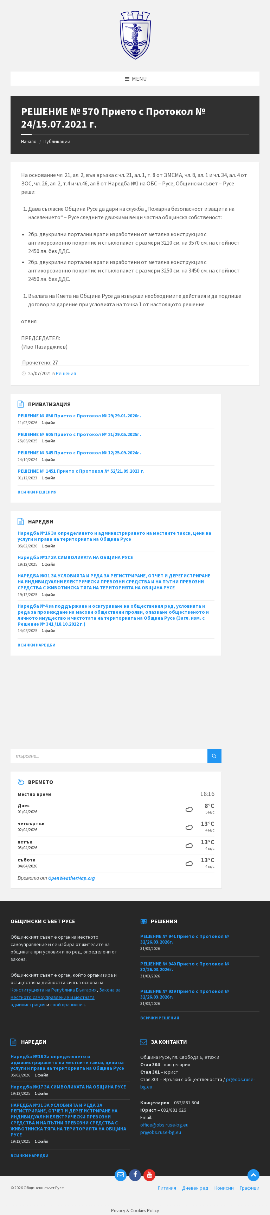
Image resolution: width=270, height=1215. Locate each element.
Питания (167, 1188)
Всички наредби (37, 645)
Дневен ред (195, 1188)
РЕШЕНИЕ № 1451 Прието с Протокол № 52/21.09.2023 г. (81, 471)
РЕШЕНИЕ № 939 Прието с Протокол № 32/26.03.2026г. (185, 994)
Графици (249, 1188)
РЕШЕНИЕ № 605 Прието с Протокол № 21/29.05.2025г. (79, 434)
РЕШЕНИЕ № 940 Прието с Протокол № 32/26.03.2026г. (185, 967)
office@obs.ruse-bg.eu (164, 1125)
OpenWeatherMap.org (71, 878)
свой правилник (67, 1004)
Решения (66, 373)
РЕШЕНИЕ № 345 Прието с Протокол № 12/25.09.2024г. (79, 452)
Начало (29, 141)
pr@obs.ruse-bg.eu (160, 1132)
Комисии (224, 1188)
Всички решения (37, 492)
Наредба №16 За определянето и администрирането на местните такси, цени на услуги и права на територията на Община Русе (114, 536)
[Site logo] (135, 57)
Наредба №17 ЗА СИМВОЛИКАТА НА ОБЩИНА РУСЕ (75, 557)
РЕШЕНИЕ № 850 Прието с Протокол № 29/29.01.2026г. (79, 415)
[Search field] (98, 756)
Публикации (57, 141)
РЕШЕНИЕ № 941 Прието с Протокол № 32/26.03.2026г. (185, 939)
